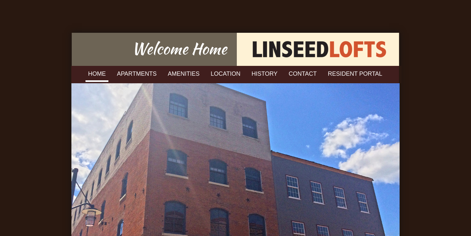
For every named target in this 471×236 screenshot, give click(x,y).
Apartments (137, 73)
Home (97, 73)
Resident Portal (355, 73)
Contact (303, 73)
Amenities (183, 73)
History (264, 73)
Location (225, 73)
